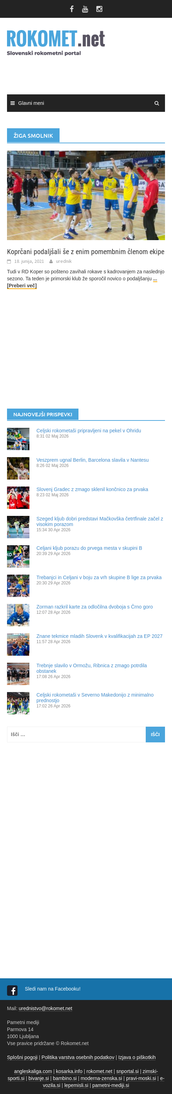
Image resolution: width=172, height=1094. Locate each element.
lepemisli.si (76, 1085)
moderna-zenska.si (101, 1078)
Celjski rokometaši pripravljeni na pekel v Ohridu (88, 430)
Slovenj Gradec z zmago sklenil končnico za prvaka (92, 489)
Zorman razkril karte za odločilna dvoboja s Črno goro (94, 607)
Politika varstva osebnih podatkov (78, 1057)
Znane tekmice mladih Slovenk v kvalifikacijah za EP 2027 (99, 636)
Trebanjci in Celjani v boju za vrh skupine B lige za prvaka (98, 577)
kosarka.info (69, 1071)
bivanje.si (38, 1078)
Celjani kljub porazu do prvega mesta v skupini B (89, 548)
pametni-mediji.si (110, 1085)
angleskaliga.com (33, 1071)
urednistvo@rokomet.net (45, 1008)
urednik (64, 261)
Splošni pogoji (22, 1057)
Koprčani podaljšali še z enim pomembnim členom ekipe (85, 251)
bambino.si (65, 1078)
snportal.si (127, 1071)
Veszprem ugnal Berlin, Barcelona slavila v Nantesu (92, 460)
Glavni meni (31, 103)
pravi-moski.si (141, 1078)
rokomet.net (99, 1071)
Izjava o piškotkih (137, 1057)
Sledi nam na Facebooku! (53, 989)
